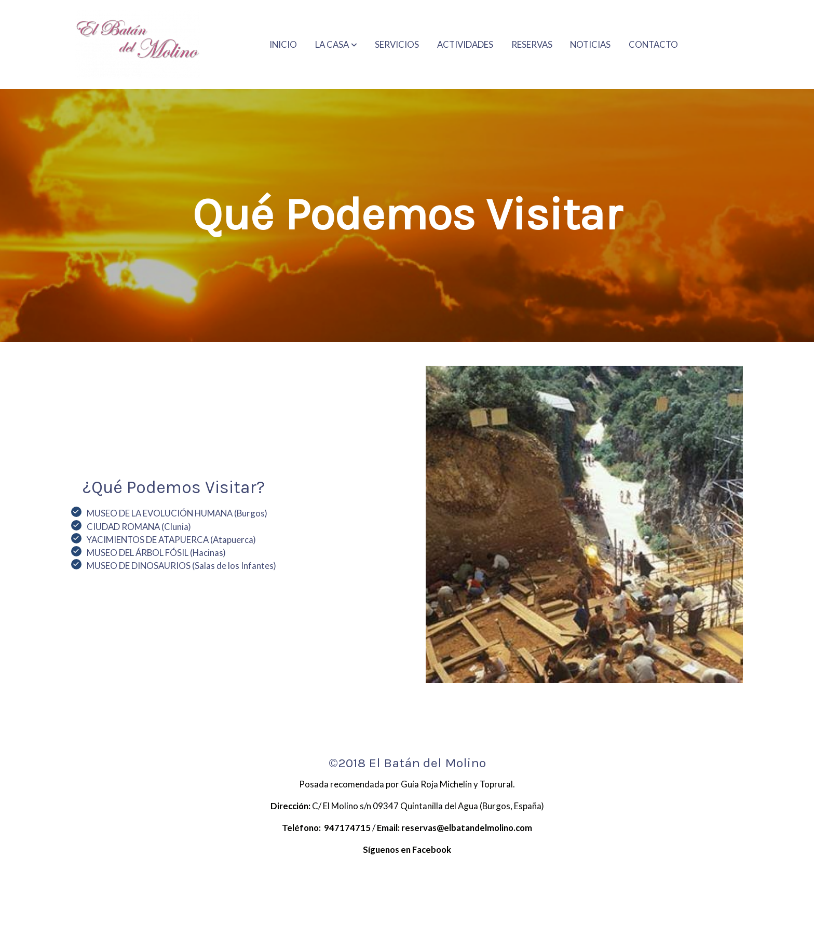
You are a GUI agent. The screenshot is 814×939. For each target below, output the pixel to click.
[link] (137, 44)
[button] (336, 44)
